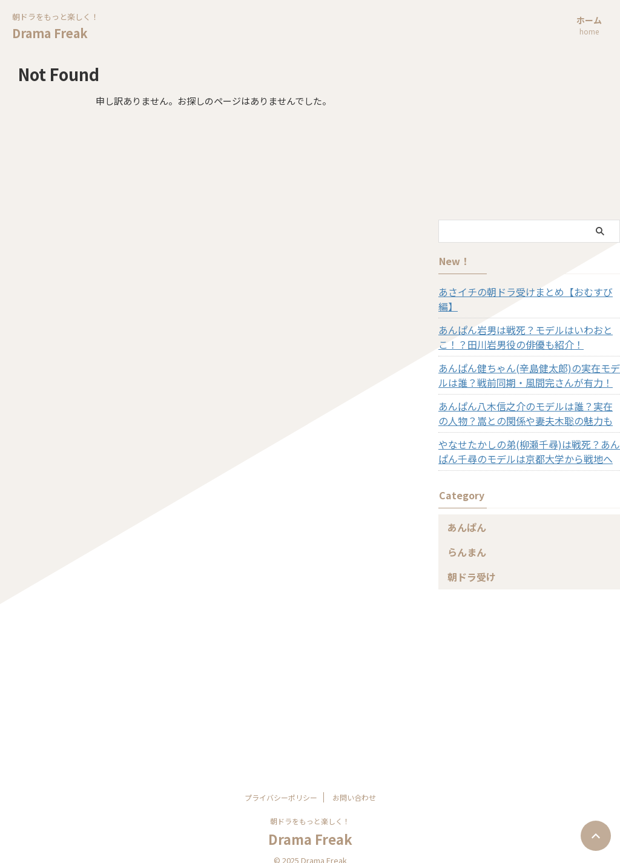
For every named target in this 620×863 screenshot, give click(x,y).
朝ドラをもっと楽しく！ (310, 806)
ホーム (589, 26)
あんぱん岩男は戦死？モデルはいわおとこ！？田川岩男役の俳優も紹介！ (527, 322)
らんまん (463, 537)
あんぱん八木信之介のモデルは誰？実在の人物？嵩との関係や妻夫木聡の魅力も (523, 399)
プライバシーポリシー (281, 783)
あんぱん (463, 512)
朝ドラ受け (467, 562)
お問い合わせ (354, 783)
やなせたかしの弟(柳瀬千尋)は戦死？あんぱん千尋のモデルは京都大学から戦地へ (526, 437)
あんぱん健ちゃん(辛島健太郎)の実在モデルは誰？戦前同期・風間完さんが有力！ (526, 360)
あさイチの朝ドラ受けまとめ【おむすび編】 (523, 292)
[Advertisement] (529, 138)
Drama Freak (50, 33)
